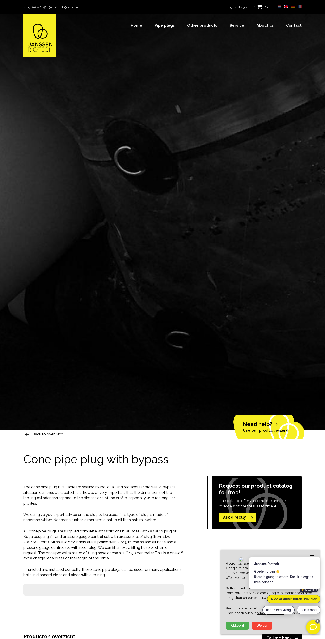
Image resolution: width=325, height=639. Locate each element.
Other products (202, 25)
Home (136, 25)
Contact (294, 25)
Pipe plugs (165, 25)
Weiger (262, 625)
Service (237, 25)
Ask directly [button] (239, 517)
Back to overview (47, 434)
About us (265, 25)
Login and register (238, 7)
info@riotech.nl (69, 7)
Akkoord (237, 625)
